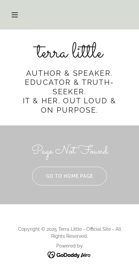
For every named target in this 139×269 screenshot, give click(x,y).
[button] (14, 14)
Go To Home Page (62, 176)
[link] (69, 53)
